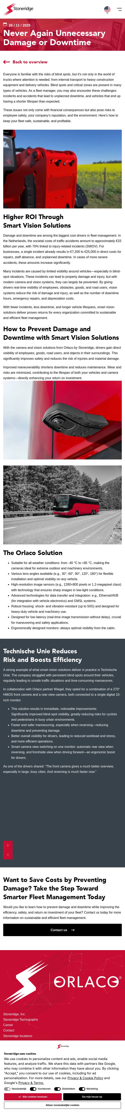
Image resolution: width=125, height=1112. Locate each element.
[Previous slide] (8, 854)
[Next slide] (8, 845)
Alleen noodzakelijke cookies (62, 1105)
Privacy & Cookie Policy (85, 1078)
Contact (8, 1030)
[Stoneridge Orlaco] (18, 9)
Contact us (59, 930)
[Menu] (118, 9)
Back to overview (30, 62)
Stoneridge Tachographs (20, 1019)
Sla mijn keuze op (92, 1096)
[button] (107, 9)
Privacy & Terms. (31, 1083)
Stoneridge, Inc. (14, 1014)
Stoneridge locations (17, 1036)
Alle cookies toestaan (32, 1096)
